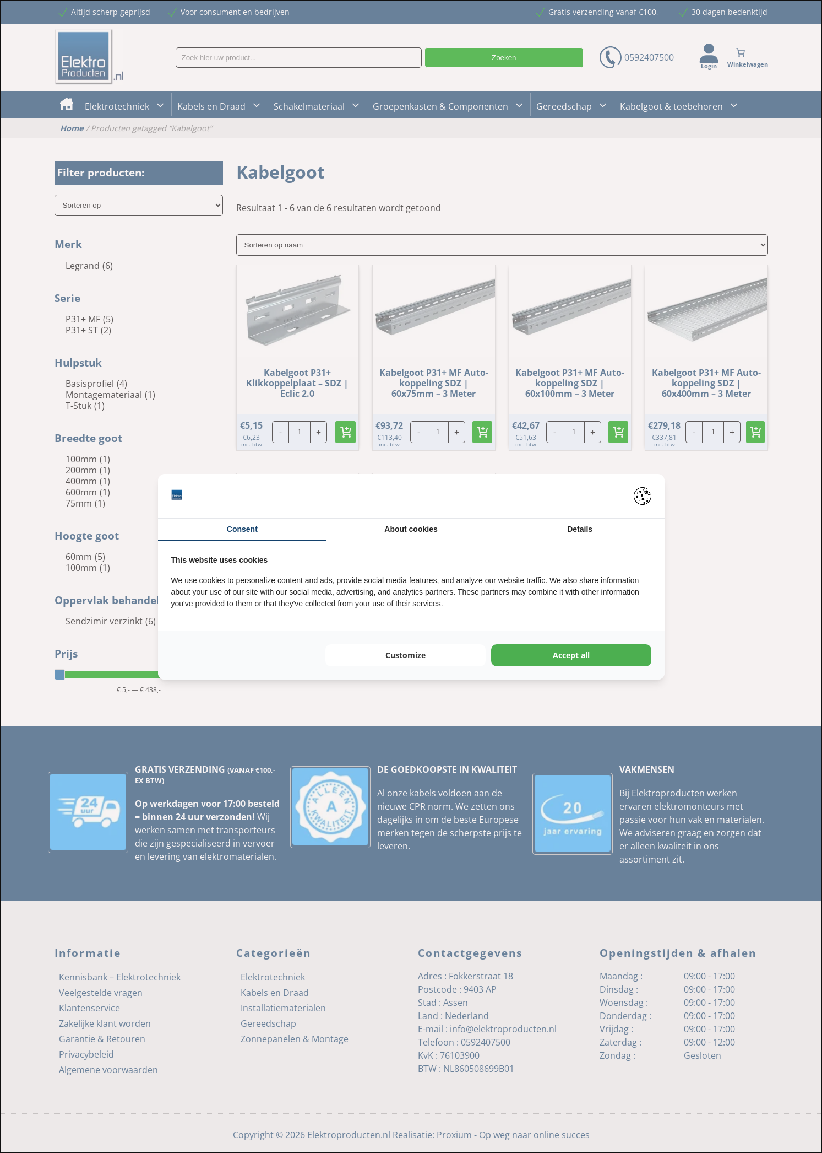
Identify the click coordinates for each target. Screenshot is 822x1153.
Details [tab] (579, 529)
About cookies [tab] (410, 529)
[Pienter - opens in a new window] (642, 496)
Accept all (571, 655)
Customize (405, 655)
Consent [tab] (242, 529)
